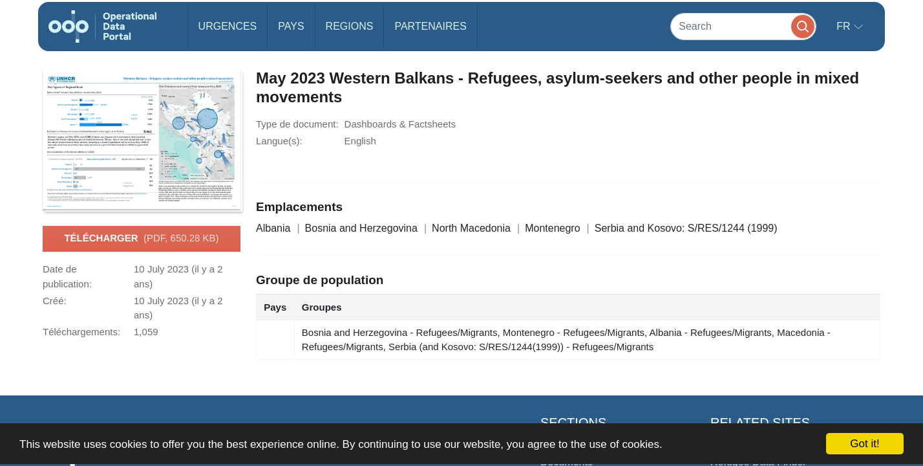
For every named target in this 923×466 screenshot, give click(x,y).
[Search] (743, 26)
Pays (291, 26)
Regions (350, 26)
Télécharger (141, 239)
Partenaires (430, 26)
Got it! (864, 444)
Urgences (227, 26)
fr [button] (844, 26)
